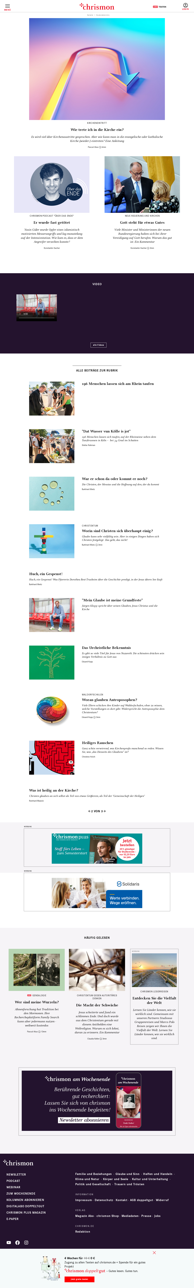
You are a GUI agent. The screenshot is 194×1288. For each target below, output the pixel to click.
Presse (146, 1216)
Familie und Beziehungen (93, 1174)
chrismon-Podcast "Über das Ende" (52, 215)
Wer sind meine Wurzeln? (37, 1002)
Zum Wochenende (20, 1193)
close (154, 1252)
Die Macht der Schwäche (97, 1005)
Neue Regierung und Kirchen (142, 215)
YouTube (8, 1242)
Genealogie (39, 995)
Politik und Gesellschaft (93, 1184)
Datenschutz (104, 1200)
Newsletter (16, 1174)
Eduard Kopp (87, 661)
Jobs (157, 1216)
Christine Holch (88, 756)
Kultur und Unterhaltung (150, 1179)
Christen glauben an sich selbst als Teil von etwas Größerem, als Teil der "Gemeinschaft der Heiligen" (87, 796)
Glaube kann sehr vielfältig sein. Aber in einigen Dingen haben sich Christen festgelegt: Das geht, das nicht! (120, 538)
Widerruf (162, 1200)
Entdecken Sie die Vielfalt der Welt (154, 1000)
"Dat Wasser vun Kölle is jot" (106, 431)
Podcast (13, 1181)
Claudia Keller (93, 1038)
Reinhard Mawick (36, 801)
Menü (7, 10)
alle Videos (98, 345)
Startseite (90, 15)
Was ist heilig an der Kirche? (53, 790)
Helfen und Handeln (157, 1174)
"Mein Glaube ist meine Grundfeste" (112, 600)
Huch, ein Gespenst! (45, 574)
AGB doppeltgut (141, 1200)
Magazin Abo (84, 1216)
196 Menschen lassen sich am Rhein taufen (118, 383)
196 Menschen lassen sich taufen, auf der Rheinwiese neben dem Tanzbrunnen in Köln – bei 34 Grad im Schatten (119, 438)
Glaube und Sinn (128, 1174)
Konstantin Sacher (52, 248)
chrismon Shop (108, 1216)
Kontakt (121, 1200)
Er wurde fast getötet (51, 222)
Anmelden (185, 6)
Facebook (17, 1242)
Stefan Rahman (88, 445)
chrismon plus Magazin (26, 1212)
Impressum (83, 1200)
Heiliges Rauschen (97, 743)
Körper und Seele (115, 1179)
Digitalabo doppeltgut (25, 1206)
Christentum (90, 525)
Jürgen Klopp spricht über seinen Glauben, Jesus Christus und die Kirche (119, 607)
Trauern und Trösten (129, 1184)
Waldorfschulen (92, 694)
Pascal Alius (93, 147)
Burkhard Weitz (88, 489)
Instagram (26, 1242)
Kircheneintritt (97, 123)
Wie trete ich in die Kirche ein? (97, 129)
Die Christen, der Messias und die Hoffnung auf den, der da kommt (120, 484)
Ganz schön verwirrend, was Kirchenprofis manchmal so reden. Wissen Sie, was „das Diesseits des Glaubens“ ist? (122, 750)
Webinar (13, 1187)
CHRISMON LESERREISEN (154, 991)
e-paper (12, 1219)
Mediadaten (130, 1216)
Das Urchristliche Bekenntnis (106, 647)
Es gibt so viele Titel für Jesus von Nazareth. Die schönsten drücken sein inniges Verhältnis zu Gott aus (123, 655)
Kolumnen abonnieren (25, 1200)
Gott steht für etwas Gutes (142, 222)
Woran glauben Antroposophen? (109, 699)
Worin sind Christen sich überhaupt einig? (117, 531)
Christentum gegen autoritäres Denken (97, 997)
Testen (159, 7)
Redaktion (82, 1232)
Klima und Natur (87, 1179)
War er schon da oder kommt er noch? (114, 479)
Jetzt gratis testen (79, 1279)
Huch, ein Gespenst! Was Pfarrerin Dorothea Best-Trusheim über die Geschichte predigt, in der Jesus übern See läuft (95, 579)
